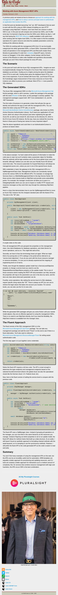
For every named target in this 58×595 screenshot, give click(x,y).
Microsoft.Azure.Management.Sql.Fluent (16, 328)
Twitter (5, 572)
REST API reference (22, 36)
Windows (15, 95)
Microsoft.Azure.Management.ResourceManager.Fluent (21, 335)
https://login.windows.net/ (34, 139)
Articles (8, 6)
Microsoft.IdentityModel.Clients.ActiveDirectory (18, 110)
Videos (16, 6)
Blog (12, 6)
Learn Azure (7, 589)
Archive (21, 6)
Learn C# (6, 582)
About (26, 6)
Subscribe (6, 569)
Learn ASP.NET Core (9, 585)
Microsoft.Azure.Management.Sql (42, 91)
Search (5, 576)
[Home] (5, 5)
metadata (30, 53)
